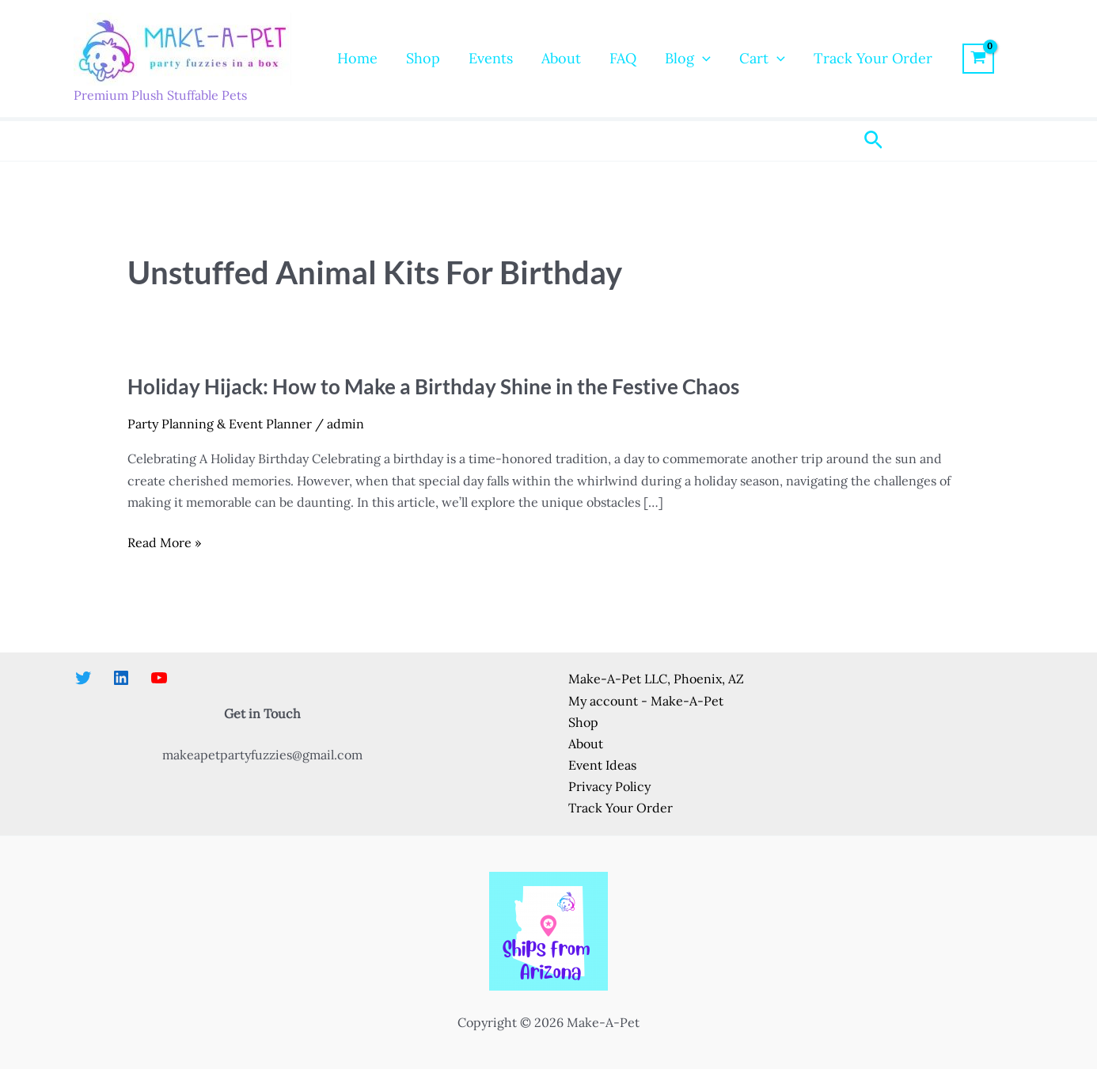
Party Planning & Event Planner (219, 424)
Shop (423, 58)
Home (357, 58)
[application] (702, 58)
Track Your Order (873, 58)
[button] (873, 141)
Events (491, 58)
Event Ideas (602, 765)
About (561, 58)
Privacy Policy (609, 786)
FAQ (622, 58)
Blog (688, 58)
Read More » (164, 543)
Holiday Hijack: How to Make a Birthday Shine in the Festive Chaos (433, 386)
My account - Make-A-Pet (645, 701)
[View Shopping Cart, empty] (978, 59)
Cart (762, 58)
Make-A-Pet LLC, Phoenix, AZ (656, 679)
